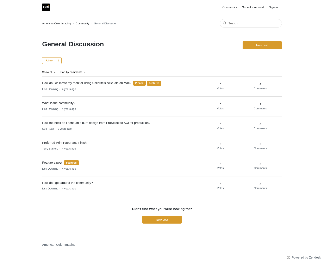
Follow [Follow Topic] (49, 60)
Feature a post (52, 162)
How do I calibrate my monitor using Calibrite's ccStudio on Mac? (86, 83)
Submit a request (253, 7)
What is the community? (58, 103)
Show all (49, 72)
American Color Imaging (56, 23)
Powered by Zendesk (306, 257)
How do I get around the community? (67, 182)
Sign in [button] (273, 7)
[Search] (251, 23)
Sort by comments (72, 72)
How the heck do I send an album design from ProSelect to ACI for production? (96, 123)
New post (262, 45)
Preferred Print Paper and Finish (64, 142)
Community (229, 7)
